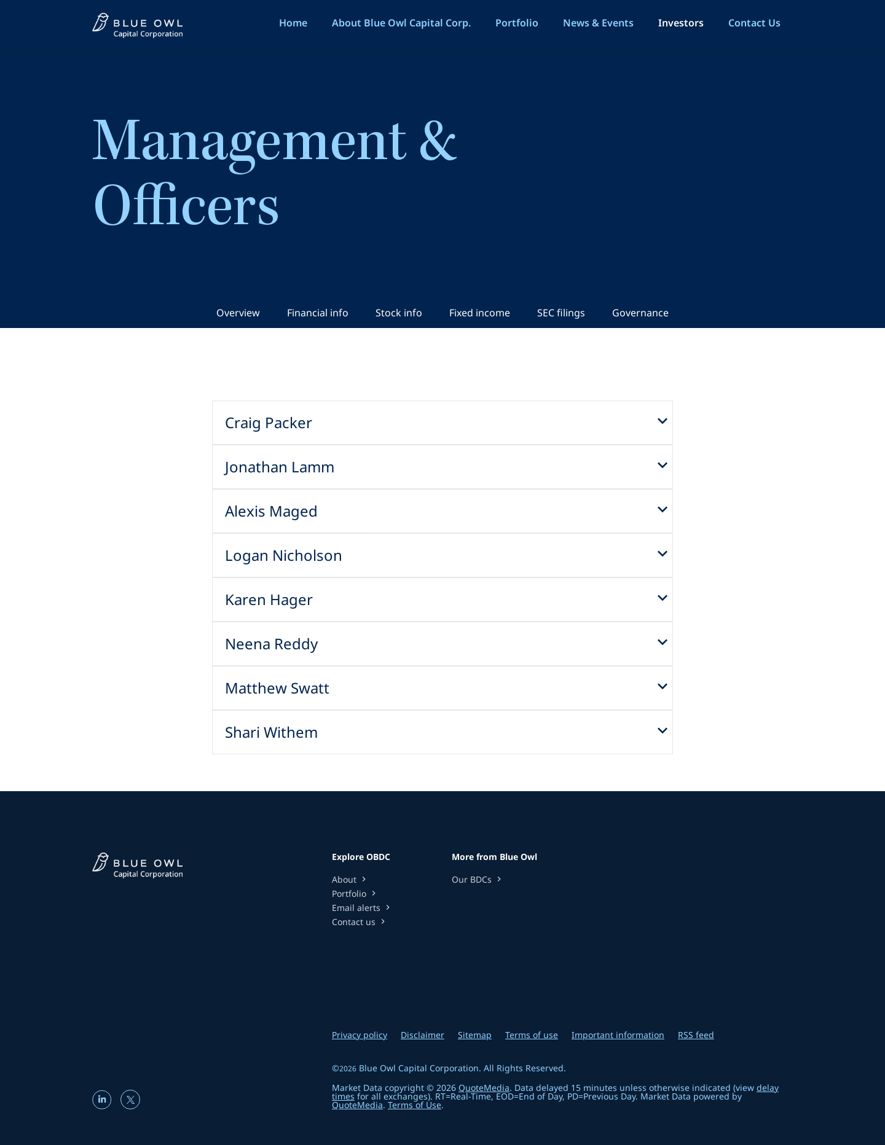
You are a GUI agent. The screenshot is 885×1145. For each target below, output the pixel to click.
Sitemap (475, 1035)
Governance (640, 312)
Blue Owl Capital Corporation (419, 1068)
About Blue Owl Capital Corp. (401, 22)
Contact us (360, 922)
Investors (681, 22)
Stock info (399, 312)
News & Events (598, 22)
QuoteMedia (483, 1087)
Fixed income (479, 312)
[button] (442, 422)
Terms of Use (414, 1105)
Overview (238, 312)
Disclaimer (422, 1035)
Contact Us (754, 22)
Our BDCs (478, 879)
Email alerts (362, 907)
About (350, 879)
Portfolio (516, 22)
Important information (618, 1035)
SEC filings (561, 312)
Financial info (317, 312)
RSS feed (696, 1035)
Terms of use (531, 1035)
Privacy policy (359, 1035)
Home (293, 22)
